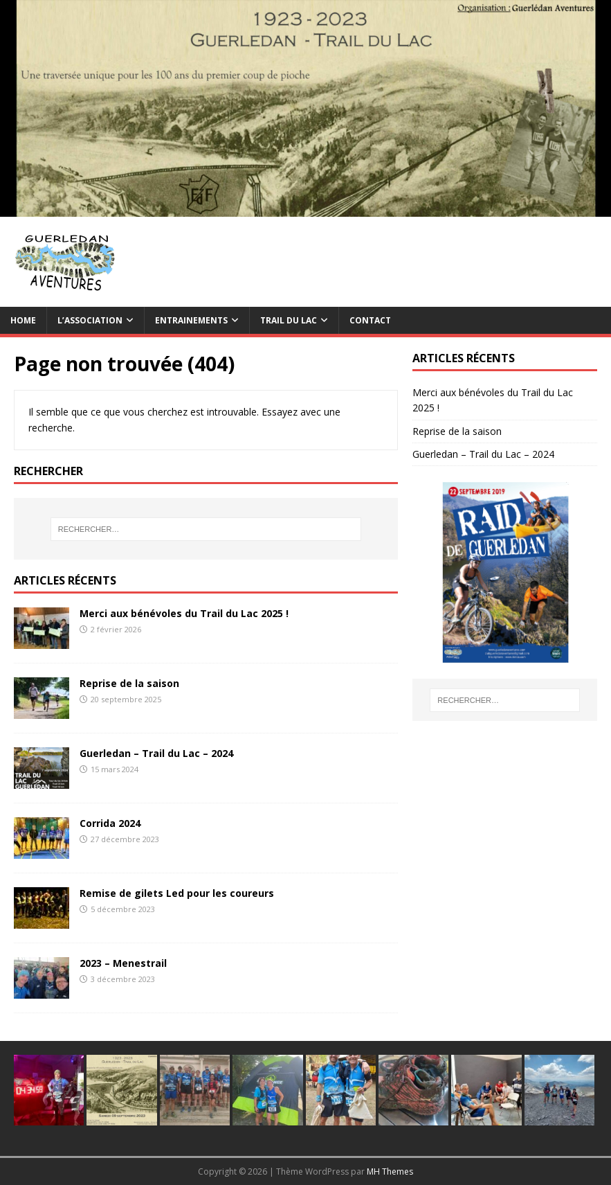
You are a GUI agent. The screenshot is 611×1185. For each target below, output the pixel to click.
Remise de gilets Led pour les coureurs (177, 893)
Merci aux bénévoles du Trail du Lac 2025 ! (184, 613)
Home (23, 320)
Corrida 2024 (110, 823)
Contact (370, 320)
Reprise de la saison (129, 683)
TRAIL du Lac (288, 320)
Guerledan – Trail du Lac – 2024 (156, 753)
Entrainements (191, 320)
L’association (89, 320)
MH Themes (390, 1171)
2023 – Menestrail (123, 963)
